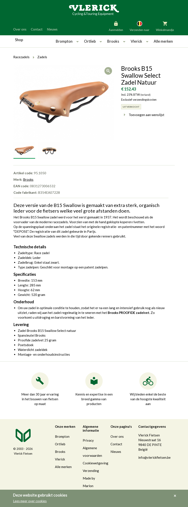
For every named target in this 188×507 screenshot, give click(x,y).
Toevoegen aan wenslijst (142, 114)
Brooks (113, 41)
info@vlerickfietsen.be (154, 457)
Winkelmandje (165, 26)
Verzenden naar (139, 26)
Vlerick (136, 41)
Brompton (64, 41)
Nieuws (52, 29)
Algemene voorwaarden (92, 451)
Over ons (19, 29)
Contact (37, 29)
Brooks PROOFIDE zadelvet (128, 313)
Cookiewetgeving (95, 463)
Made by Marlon (89, 482)
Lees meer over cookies (30, 501)
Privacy (88, 440)
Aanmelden (116, 26)
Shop (19, 39)
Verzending (91, 471)
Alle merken (163, 41)
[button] (77, 41)
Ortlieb (90, 41)
